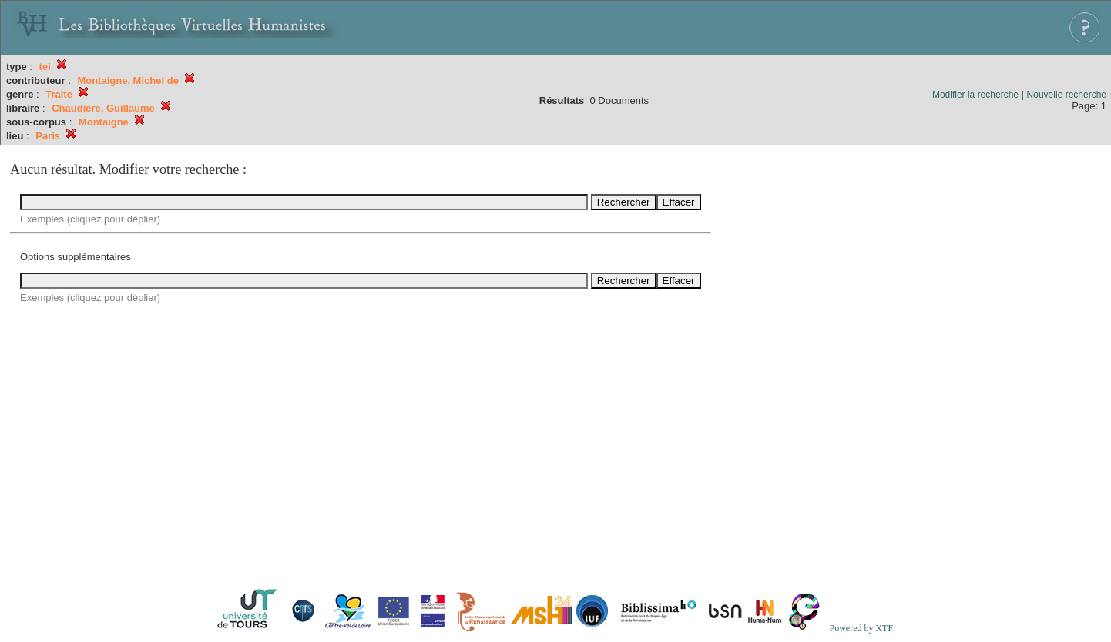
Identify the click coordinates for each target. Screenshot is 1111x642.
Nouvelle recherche (1066, 94)
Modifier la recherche (975, 94)
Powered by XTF (861, 628)
